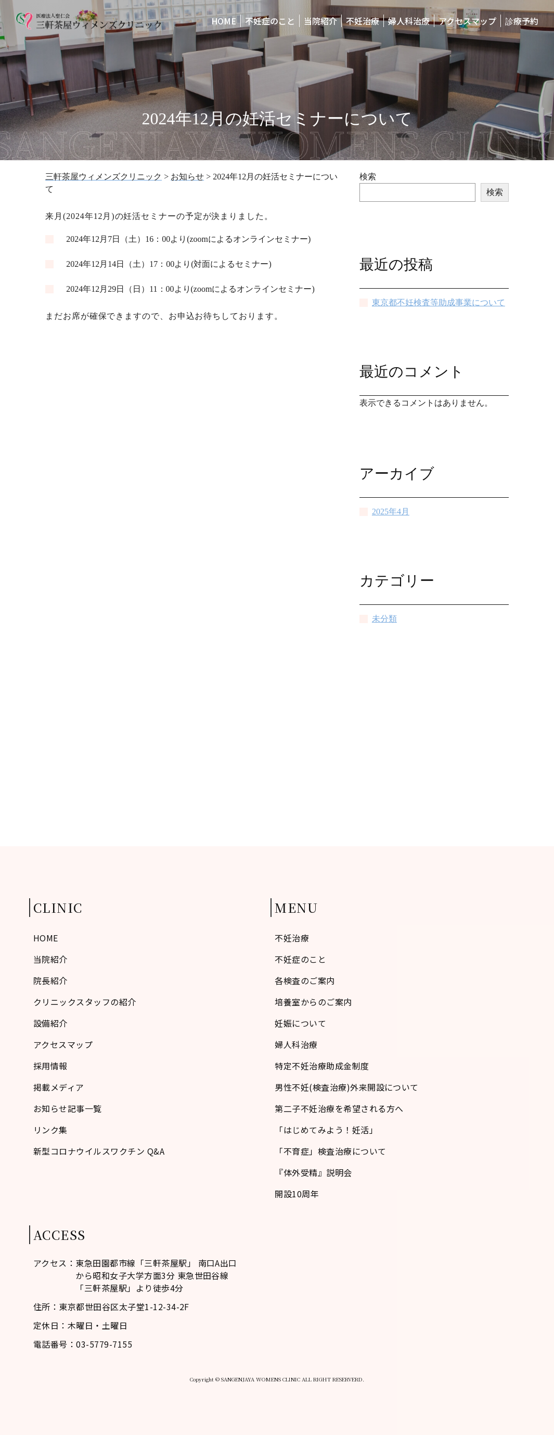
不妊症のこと (270, 21)
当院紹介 (320, 21)
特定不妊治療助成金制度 (322, 1065)
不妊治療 (362, 21)
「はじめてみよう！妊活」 (326, 1129)
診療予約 (521, 21)
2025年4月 (390, 511)
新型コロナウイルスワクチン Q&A (98, 1151)
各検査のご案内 (304, 980)
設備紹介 (50, 1023)
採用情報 (50, 1065)
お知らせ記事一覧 (67, 1108)
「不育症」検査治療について (330, 1151)
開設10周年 (297, 1193)
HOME (223, 21)
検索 (367, 176)
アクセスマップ (467, 21)
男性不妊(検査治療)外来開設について (347, 1087)
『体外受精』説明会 (313, 1172)
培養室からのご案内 (313, 1002)
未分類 (384, 618)
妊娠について (300, 1023)
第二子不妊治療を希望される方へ (339, 1108)
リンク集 (50, 1129)
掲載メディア (58, 1087)
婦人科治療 (409, 21)
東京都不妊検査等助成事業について (438, 302)
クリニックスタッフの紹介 (84, 1002)
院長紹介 (50, 980)
